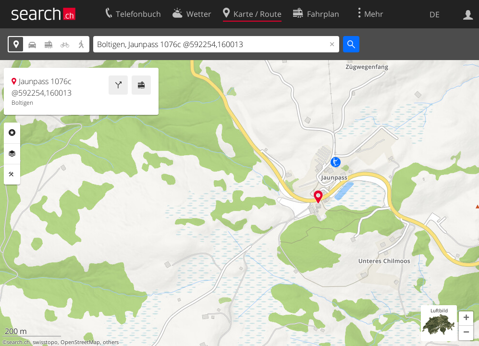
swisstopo (45, 342)
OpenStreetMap (80, 342)
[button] (466, 318)
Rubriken (12, 133)
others (111, 342)
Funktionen (12, 174)
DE (435, 14)
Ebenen (12, 154)
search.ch (18, 342)
